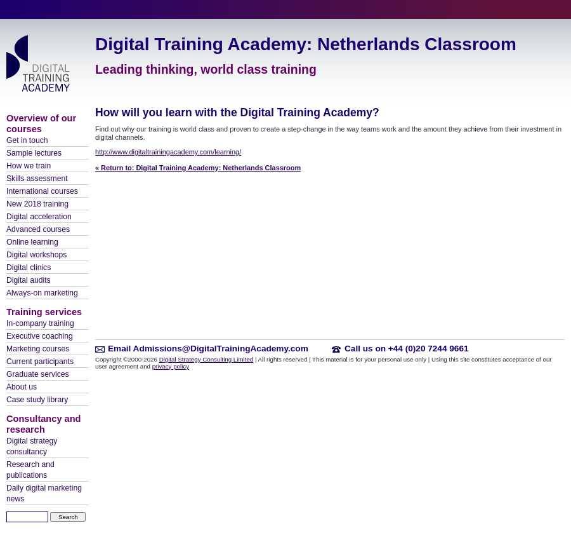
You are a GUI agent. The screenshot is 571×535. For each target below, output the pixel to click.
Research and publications (30, 470)
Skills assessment (37, 178)
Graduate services (37, 374)
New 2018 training (37, 204)
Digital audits (28, 280)
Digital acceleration (39, 216)
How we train (28, 165)
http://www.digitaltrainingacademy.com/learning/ (168, 152)
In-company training (40, 323)
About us (21, 387)
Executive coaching (39, 336)
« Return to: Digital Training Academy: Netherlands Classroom (198, 168)
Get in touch (27, 140)
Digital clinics (28, 267)
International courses (42, 191)
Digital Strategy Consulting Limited (206, 359)
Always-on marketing (42, 292)
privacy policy (170, 366)
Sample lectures (34, 153)
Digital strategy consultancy (31, 446)
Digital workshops (36, 254)
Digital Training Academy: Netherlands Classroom (305, 44)
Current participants (40, 361)
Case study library (37, 399)
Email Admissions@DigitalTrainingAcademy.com (208, 348)
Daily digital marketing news (44, 493)
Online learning (32, 242)
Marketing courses (37, 348)
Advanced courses (38, 229)
